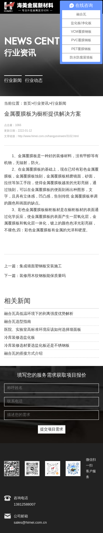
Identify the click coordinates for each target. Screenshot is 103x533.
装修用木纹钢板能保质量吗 (43, 276)
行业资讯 (41, 104)
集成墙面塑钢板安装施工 (41, 266)
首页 (27, 104)
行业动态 (34, 80)
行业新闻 (13, 80)
